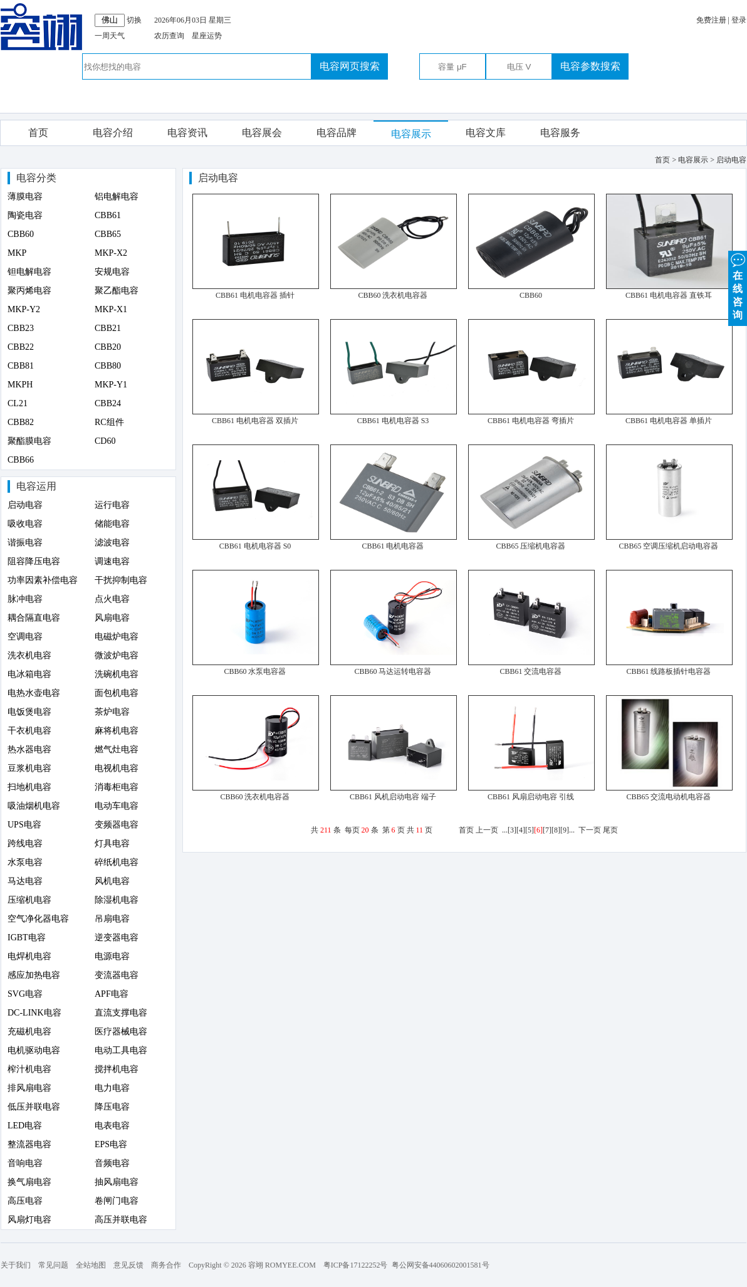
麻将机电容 (116, 730)
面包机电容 (116, 693)
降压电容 (112, 1106)
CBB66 (21, 460)
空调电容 (25, 636)
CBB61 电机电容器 (393, 546)
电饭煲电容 (29, 712)
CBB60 (21, 234)
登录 (738, 20)
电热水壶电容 (34, 693)
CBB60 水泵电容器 (255, 671)
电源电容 (112, 956)
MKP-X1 (111, 309)
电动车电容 (116, 806)
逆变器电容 (116, 937)
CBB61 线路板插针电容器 (668, 671)
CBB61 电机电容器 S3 (393, 420)
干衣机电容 (29, 730)
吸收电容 (25, 523)
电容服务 (560, 132)
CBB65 (108, 234)
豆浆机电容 (29, 768)
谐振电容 (25, 542)
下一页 (589, 830)
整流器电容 (29, 1144)
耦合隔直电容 (34, 617)
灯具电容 (112, 843)
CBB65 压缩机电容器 (530, 546)
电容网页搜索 (350, 66)
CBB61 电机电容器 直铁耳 (668, 295)
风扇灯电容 (29, 1219)
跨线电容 (25, 843)
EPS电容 (111, 1144)
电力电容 (112, 1088)
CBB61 (108, 215)
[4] (520, 830)
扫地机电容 (29, 787)
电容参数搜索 (590, 66)
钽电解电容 (29, 271)
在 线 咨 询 (737, 285)
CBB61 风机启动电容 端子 (393, 796)
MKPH (20, 384)
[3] (512, 830)
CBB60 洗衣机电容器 (392, 295)
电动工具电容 (121, 1050)
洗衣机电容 (29, 655)
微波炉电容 (116, 655)
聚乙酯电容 (116, 290)
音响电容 (25, 1163)
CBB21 (108, 328)
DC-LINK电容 (34, 1012)
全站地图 (91, 1265)
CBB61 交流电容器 (530, 671)
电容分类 (36, 177)
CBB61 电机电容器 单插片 (668, 420)
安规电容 (112, 271)
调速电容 (112, 561)
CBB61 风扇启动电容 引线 (531, 796)
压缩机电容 (29, 900)
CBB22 (21, 347)
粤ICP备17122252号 (355, 1265)
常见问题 (53, 1265)
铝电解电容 (116, 196)
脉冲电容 (25, 599)
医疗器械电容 (121, 1031)
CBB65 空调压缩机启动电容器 (668, 546)
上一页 (487, 830)
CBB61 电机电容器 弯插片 (531, 420)
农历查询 (169, 35)
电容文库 (486, 132)
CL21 (18, 403)
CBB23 (21, 328)
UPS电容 (24, 824)
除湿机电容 (116, 900)
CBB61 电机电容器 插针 (255, 295)
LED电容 (25, 1125)
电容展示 (411, 134)
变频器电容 (116, 824)
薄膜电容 (25, 196)
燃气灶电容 (116, 749)
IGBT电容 (27, 937)
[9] (564, 830)
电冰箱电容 (29, 674)
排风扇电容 (29, 1088)
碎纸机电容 (116, 862)
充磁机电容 (29, 1031)
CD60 (105, 441)
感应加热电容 (34, 975)
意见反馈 (128, 1265)
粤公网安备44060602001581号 (440, 1265)
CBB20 (108, 347)
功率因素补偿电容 (43, 580)
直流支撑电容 (121, 1012)
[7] (547, 830)
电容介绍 (113, 132)
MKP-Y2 (24, 309)
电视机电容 (116, 768)
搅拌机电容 (116, 1069)
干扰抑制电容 (121, 580)
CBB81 (21, 365)
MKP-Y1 (111, 384)
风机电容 (112, 881)
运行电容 (112, 505)
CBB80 (108, 365)
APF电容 (111, 994)
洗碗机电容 (116, 674)
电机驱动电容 (34, 1050)
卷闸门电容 (116, 1201)
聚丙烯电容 (29, 290)
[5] (529, 830)
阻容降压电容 (34, 561)
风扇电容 (112, 617)
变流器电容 (116, 975)
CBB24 (108, 403)
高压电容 (25, 1201)
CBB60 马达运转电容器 (392, 671)
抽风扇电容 (116, 1182)
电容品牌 (336, 132)
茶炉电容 (112, 712)
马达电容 (25, 881)
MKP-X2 (111, 253)
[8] (555, 830)
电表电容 (112, 1125)
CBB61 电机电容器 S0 (255, 546)
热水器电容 (29, 749)
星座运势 (207, 35)
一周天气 (110, 35)
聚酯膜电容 (29, 441)
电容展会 (262, 132)
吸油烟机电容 (34, 806)
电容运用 (36, 486)
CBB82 (21, 422)
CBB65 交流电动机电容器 (668, 796)
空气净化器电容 (38, 918)
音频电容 (112, 1163)
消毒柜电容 (116, 787)
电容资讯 (187, 132)
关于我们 (16, 1265)
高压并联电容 (121, 1219)
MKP (17, 253)
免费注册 (711, 20)
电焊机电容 (29, 956)
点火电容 (112, 599)
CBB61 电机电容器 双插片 (255, 420)
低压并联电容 (34, 1106)
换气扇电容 (29, 1182)
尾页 (610, 830)
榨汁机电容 (29, 1069)
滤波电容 (112, 542)
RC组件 (109, 422)
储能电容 (112, 523)
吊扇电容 (112, 918)
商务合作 (166, 1265)
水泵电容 (25, 862)
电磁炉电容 (116, 636)
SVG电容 (25, 994)
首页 (38, 132)
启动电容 (25, 505)
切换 (134, 20)
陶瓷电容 (25, 215)
